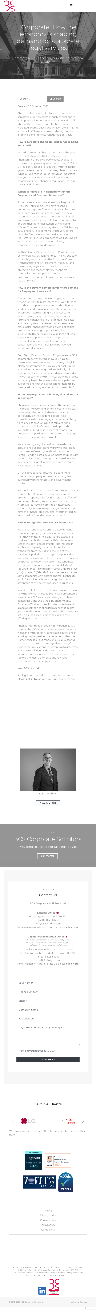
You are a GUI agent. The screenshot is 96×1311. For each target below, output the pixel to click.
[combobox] (32, 99)
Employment (61, 355)
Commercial (24, 255)
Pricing (48, 1210)
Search (55, 98)
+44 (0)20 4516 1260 (48, 920)
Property (64, 490)
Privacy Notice (48, 1215)
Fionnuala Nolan (27, 490)
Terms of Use (48, 1225)
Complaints (48, 1229)
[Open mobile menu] (71, 4)
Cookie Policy (48, 1220)
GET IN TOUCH (48, 1059)
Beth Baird (23, 355)
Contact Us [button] (47, 856)
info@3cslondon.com (48, 923)
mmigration (60, 625)
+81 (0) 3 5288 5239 (48, 956)
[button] (83, 1121)
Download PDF (48, 803)
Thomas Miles (25, 625)
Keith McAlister (26, 252)
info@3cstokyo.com (48, 960)
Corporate (64, 252)
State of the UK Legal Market (44, 156)
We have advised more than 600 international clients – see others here (47, 1133)
